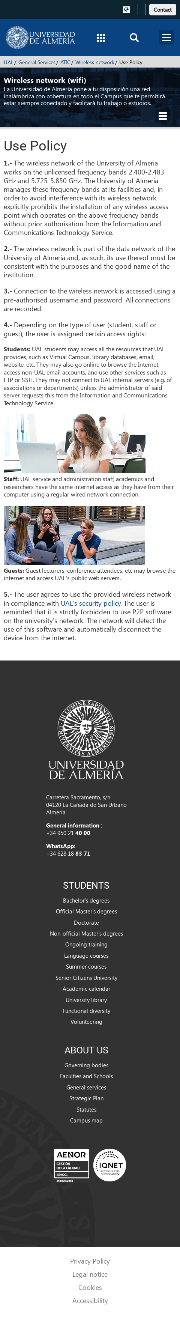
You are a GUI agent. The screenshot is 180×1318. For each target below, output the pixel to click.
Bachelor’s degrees (86, 900)
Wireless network (94, 62)
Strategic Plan (86, 1098)
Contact (163, 9)
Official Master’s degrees (86, 911)
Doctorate (86, 922)
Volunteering (86, 1021)
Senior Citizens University (86, 977)
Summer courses (86, 966)
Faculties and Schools (86, 1076)
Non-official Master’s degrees (86, 933)
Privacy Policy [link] (90, 1260)
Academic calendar (86, 988)
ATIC (65, 62)
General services (86, 1087)
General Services (37, 62)
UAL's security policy (91, 603)
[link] (162, 8)
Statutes (86, 1109)
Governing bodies (86, 1065)
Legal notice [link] (90, 1274)
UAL (9, 62)
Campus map (86, 1120)
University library (86, 1000)
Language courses (86, 955)
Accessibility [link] (90, 1300)
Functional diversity (86, 1010)
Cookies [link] (90, 1287)
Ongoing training (86, 944)
